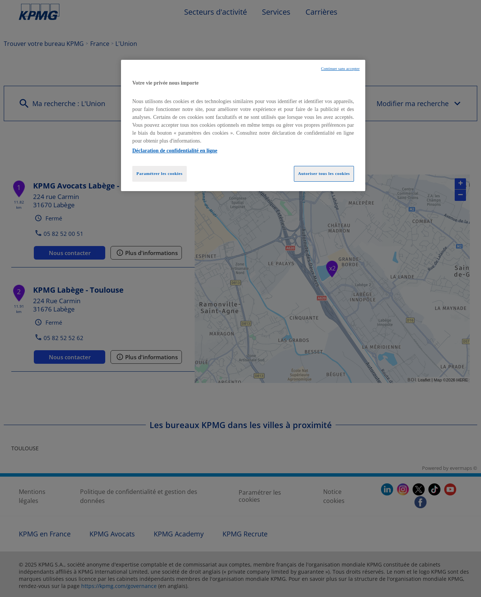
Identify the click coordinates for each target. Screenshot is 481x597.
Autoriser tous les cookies (324, 173)
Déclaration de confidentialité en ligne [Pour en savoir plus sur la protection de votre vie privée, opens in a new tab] (174, 150)
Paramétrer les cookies (159, 173)
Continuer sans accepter (340, 69)
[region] (243, 125)
